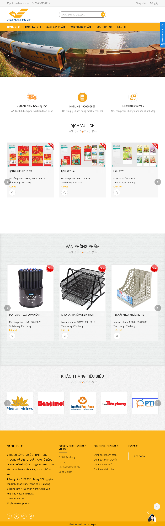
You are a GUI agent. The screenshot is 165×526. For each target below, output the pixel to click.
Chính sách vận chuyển (105, 458)
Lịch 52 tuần (68, 171)
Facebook (139, 455)
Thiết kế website (77, 523)
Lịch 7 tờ (118, 171)
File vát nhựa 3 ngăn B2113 (129, 313)
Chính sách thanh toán (105, 453)
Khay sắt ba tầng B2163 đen (77, 313)
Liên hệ (121, 27)
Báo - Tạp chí (33, 27)
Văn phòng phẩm (80, 27)
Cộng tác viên (65, 470)
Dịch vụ (62, 460)
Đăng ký (154, 3)
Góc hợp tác (104, 27)
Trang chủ (13, 27)
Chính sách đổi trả (103, 463)
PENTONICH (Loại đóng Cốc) (24, 313)
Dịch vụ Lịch (82, 125)
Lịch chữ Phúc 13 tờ (20, 171)
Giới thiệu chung (67, 456)
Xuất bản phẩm (55, 27)
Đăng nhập (141, 3)
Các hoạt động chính (69, 465)
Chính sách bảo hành (104, 468)
